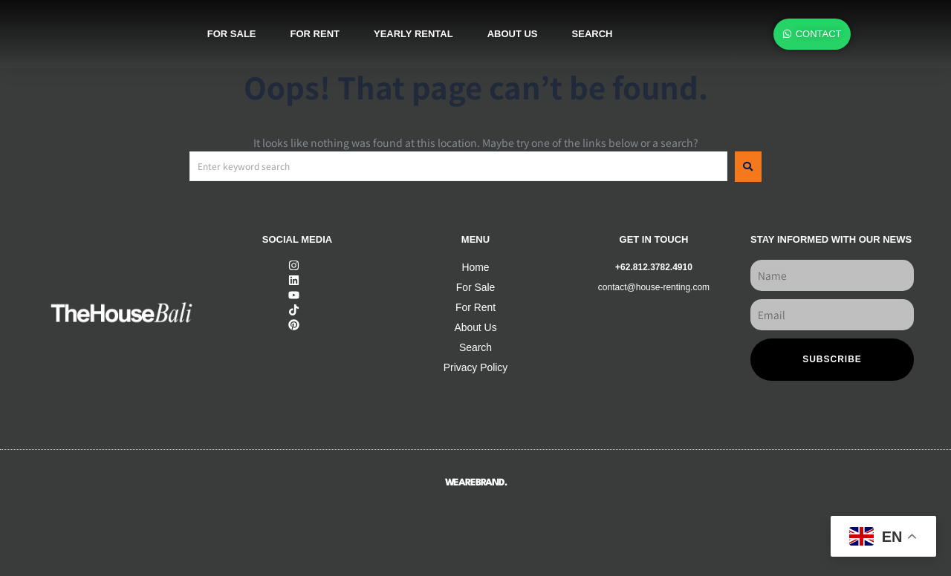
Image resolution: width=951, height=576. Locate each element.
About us (512, 33)
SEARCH (592, 33)
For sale (231, 33)
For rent (315, 33)
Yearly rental (413, 33)
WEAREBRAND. (476, 483)
